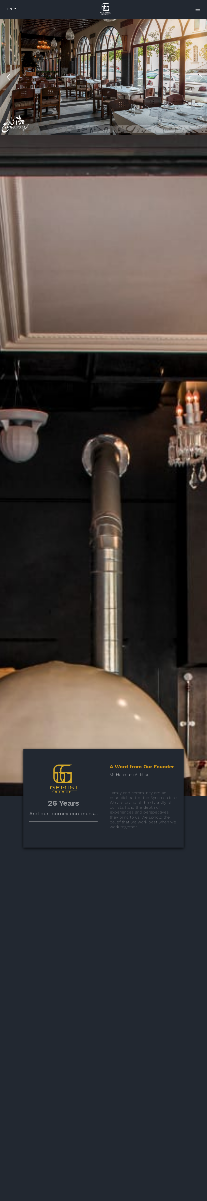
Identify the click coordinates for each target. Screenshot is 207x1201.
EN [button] (10, 9)
